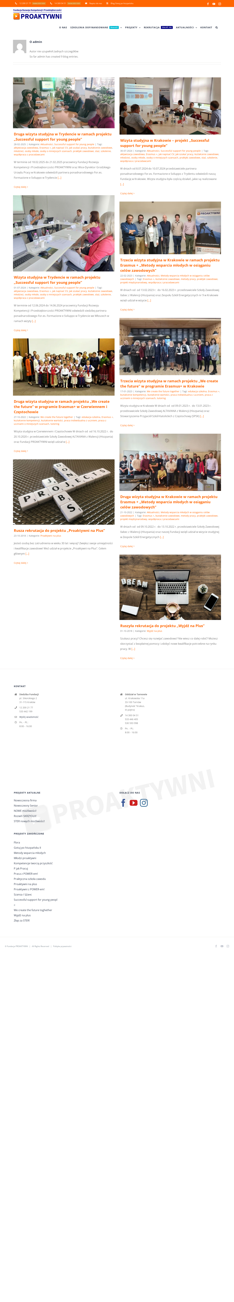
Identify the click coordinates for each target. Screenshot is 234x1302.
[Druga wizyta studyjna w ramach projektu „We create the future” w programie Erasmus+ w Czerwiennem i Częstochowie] (64, 367)
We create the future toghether (33, 910)
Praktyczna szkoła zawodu (30, 879)
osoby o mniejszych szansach (56, 151)
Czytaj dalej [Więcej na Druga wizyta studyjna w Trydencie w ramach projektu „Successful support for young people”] (20, 186)
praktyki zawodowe (83, 151)
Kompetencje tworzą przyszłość (33, 863)
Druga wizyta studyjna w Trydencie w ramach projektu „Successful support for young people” (62, 137)
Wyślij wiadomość (29, 716)
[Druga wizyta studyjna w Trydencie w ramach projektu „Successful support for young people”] (64, 102)
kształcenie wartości (158, 394)
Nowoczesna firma (25, 800)
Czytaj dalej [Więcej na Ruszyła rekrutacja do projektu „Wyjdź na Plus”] (126, 658)
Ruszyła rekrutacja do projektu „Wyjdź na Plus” (162, 625)
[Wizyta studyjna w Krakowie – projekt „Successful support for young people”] (170, 106)
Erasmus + (45, 147)
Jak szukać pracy (78, 147)
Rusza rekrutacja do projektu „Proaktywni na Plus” (59, 530)
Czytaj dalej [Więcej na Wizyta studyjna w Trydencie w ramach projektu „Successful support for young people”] (20, 330)
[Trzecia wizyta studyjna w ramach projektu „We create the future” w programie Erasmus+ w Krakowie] (170, 346)
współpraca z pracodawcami (29, 154)
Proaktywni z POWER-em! (29, 889)
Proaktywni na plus (50, 535)
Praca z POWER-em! (26, 873)
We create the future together (163, 391)
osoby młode (32, 151)
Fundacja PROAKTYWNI (17, 946)
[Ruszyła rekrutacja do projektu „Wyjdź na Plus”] (170, 587)
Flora (17, 842)
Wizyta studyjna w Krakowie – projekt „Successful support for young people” (164, 143)
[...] (59, 177)
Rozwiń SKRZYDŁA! (25, 816)
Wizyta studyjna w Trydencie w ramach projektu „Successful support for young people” (57, 280)
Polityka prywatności (62, 946)
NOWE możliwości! (25, 811)
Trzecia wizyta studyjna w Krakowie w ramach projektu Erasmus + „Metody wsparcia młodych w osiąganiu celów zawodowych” (170, 265)
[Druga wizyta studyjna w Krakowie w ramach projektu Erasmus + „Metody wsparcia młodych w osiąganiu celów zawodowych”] (170, 462)
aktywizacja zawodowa (26, 147)
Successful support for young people (74, 144)
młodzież (19, 151)
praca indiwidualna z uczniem (187, 394)
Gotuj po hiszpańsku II (27, 847)
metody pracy (188, 279)
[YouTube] (133, 803)
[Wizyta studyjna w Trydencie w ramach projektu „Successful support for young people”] (64, 233)
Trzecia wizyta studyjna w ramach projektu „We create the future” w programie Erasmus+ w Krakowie (169, 383)
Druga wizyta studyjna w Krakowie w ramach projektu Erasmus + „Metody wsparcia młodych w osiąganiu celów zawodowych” (168, 501)
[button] (216, 27)
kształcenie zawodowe (100, 147)
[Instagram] (144, 803)
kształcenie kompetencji (133, 394)
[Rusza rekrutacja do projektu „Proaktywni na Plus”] (64, 492)
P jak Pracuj (21, 868)
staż (97, 151)
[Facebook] (123, 803)
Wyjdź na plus (154, 630)
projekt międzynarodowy (133, 282)
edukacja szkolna (197, 391)
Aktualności (46, 144)
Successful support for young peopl (35, 899)
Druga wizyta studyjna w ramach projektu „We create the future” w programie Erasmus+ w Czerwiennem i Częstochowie (62, 406)
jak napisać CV (60, 147)
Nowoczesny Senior (26, 805)
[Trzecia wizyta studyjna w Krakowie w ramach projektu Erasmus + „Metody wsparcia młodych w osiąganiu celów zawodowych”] (170, 228)
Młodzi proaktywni (25, 858)
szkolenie (106, 151)
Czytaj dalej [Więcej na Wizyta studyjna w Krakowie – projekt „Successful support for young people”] (126, 193)
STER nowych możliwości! (29, 821)
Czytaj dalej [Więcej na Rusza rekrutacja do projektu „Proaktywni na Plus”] (20, 562)
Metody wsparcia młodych (30, 853)
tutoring (161, 398)
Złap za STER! (22, 920)
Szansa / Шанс (23, 894)
